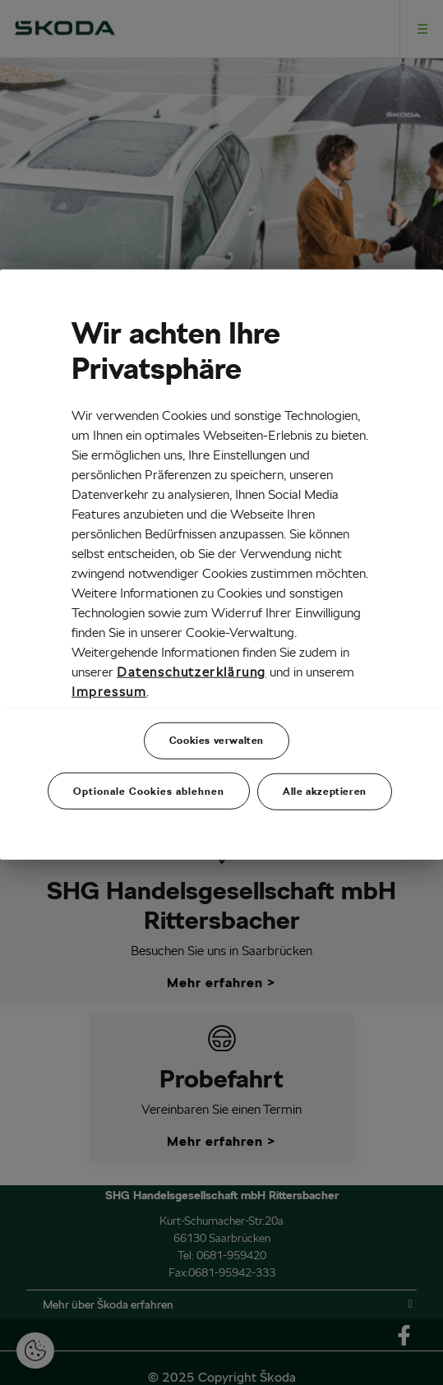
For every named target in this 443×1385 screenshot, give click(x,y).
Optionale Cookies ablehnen (148, 791)
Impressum (109, 691)
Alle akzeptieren (325, 791)
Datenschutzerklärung (191, 672)
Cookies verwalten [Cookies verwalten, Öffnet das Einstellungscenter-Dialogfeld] (216, 740)
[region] (221, 565)
